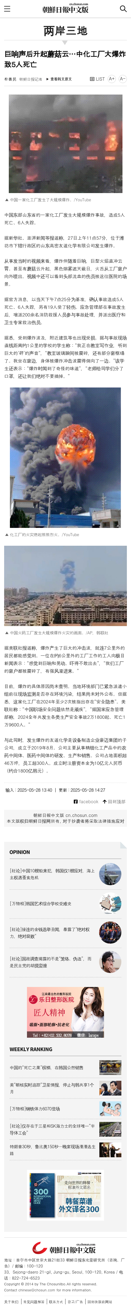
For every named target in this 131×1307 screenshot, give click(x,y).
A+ (111, 78)
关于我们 (11, 1301)
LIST (97, 79)
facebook (86, 802)
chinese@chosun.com (36, 1289)
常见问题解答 (34, 1301)
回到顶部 (114, 802)
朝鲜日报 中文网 (65, 8)
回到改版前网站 (100, 1301)
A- (122, 78)
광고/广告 (75, 1301)
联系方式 (56, 1301)
